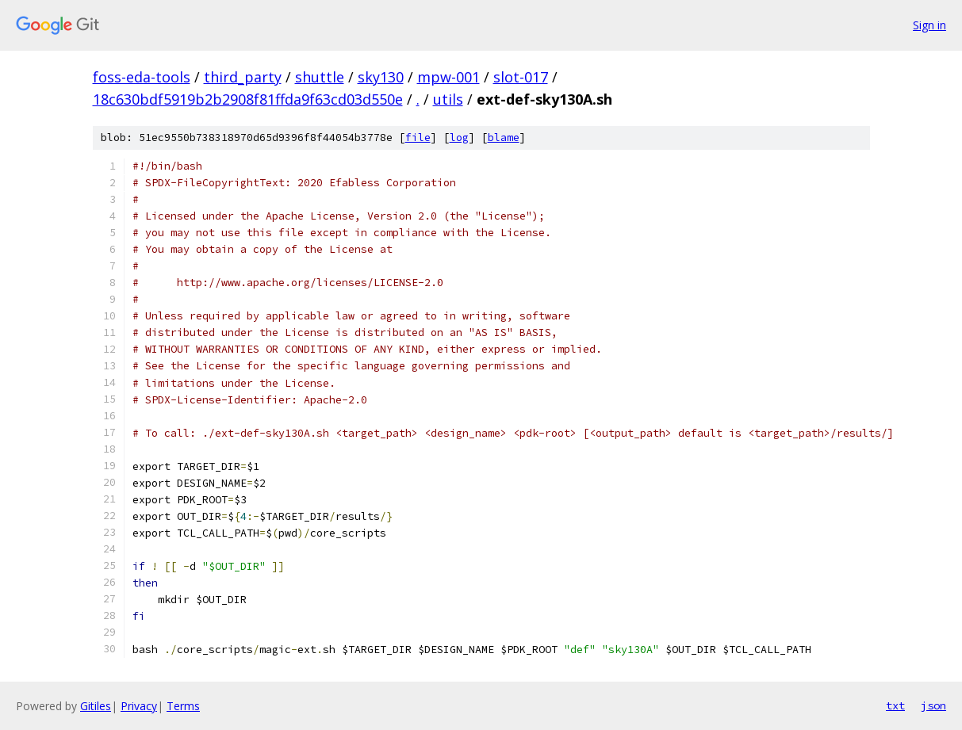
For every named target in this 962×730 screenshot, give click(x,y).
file (418, 137)
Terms (183, 705)
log (459, 137)
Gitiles (95, 705)
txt (895, 705)
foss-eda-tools (141, 76)
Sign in (929, 24)
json (933, 705)
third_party (243, 76)
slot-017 (520, 76)
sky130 (381, 76)
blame (503, 137)
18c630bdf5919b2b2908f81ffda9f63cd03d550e (248, 99)
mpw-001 (448, 76)
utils (448, 99)
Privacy (139, 705)
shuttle (319, 76)
